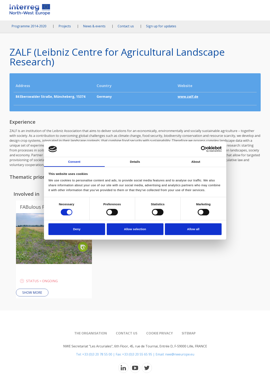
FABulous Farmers (40, 206)
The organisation (90, 333)
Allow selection (135, 229)
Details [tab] (135, 161)
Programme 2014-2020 (29, 26)
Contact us (126, 26)
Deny (77, 229)
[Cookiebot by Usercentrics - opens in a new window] (204, 149)
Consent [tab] (74, 161)
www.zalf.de (188, 96)
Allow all (193, 229)
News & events (94, 26)
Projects (65, 26)
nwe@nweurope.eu (179, 354)
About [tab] (195, 161)
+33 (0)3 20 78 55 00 (97, 354)
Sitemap (189, 333)
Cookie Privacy (159, 333)
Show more (32, 292)
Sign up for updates (161, 26)
